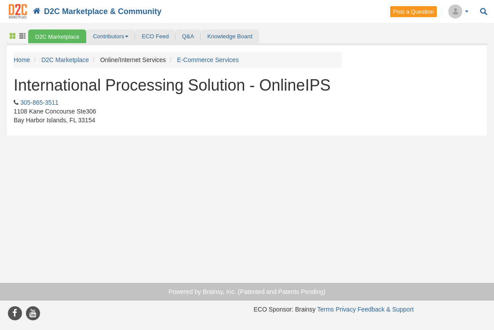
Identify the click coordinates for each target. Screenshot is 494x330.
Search (483, 11)
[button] (110, 36)
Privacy (346, 309)
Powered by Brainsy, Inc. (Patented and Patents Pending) (247, 291)
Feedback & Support (386, 309)
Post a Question (413, 11)
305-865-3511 (39, 102)
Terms (325, 309)
